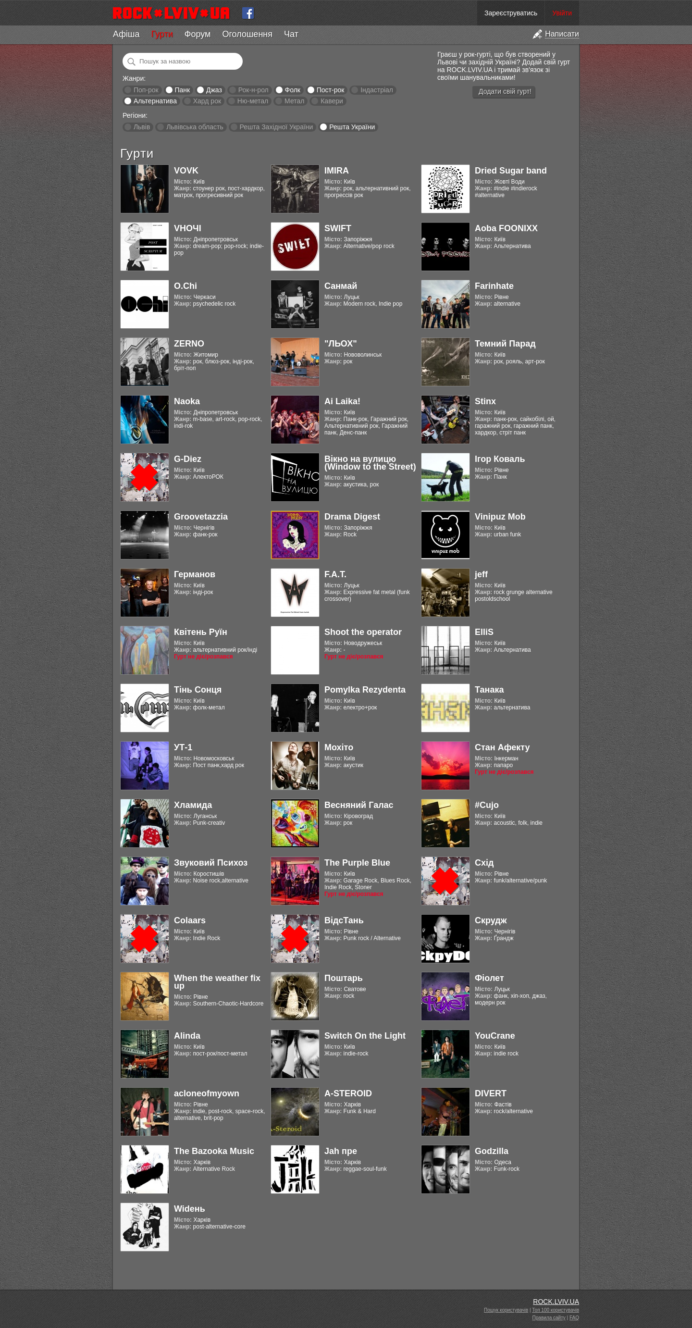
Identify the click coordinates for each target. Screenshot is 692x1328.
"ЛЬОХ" (340, 343)
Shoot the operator (363, 632)
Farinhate (494, 286)
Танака (489, 690)
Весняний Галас (359, 805)
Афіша (126, 34)
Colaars (190, 920)
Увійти (562, 13)
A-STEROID (348, 1093)
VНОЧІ (187, 228)
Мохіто (338, 747)
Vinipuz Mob (500, 516)
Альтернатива (155, 101)
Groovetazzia (201, 516)
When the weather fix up (217, 982)
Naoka (187, 401)
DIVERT (491, 1093)
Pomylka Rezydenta (365, 690)
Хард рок (207, 101)
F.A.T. (335, 574)
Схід (484, 863)
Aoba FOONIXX (506, 228)
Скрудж (491, 920)
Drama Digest (352, 516)
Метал (294, 101)
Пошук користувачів (506, 1310)
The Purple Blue (357, 863)
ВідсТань (344, 920)
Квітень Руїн (200, 632)
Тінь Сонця (198, 690)
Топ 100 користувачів (555, 1310)
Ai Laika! (342, 401)
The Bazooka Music (214, 1151)
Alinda (187, 1036)
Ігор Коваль (500, 459)
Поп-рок (146, 90)
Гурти (162, 34)
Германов (194, 574)
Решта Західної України (276, 127)
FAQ (574, 1317)
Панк (182, 90)
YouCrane (495, 1036)
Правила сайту (549, 1317)
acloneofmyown (206, 1093)
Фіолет (489, 978)
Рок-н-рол (253, 90)
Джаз (214, 90)
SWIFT (337, 228)
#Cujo (487, 805)
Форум (198, 34)
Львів (142, 127)
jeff (481, 574)
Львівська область (194, 127)
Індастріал (376, 90)
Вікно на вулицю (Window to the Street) (370, 463)
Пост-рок (331, 90)
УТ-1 (183, 747)
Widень (189, 1209)
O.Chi (185, 286)
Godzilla (491, 1151)
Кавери (332, 101)
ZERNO (189, 343)
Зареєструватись (510, 13)
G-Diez (187, 459)
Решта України (352, 127)
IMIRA (336, 170)
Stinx (485, 401)
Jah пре (340, 1151)
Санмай (340, 286)
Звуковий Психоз (210, 863)
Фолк (292, 90)
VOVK (186, 170)
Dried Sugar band (511, 170)
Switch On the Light (365, 1036)
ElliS (484, 632)
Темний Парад (505, 343)
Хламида (193, 805)
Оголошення (247, 34)
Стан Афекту (502, 747)
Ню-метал (252, 101)
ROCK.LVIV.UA (556, 1301)
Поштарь (343, 978)
